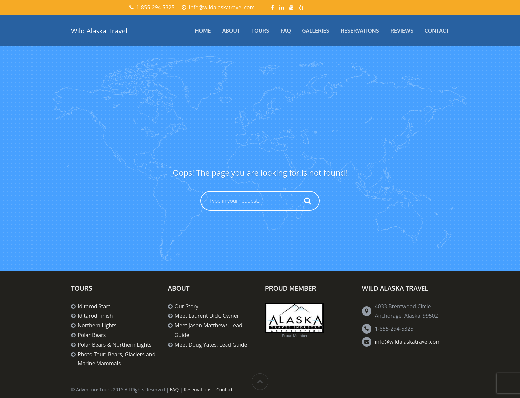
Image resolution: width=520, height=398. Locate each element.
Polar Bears (92, 335)
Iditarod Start (94, 306)
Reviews (401, 30)
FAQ (286, 30)
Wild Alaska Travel (99, 30)
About (231, 30)
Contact (437, 30)
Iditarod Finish (95, 315)
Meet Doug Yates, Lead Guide (211, 344)
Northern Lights (97, 325)
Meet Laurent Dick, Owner (207, 315)
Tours (260, 30)
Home (203, 30)
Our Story (187, 306)
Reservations (360, 30)
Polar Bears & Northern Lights (115, 344)
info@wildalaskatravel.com (408, 341)
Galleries (315, 30)
